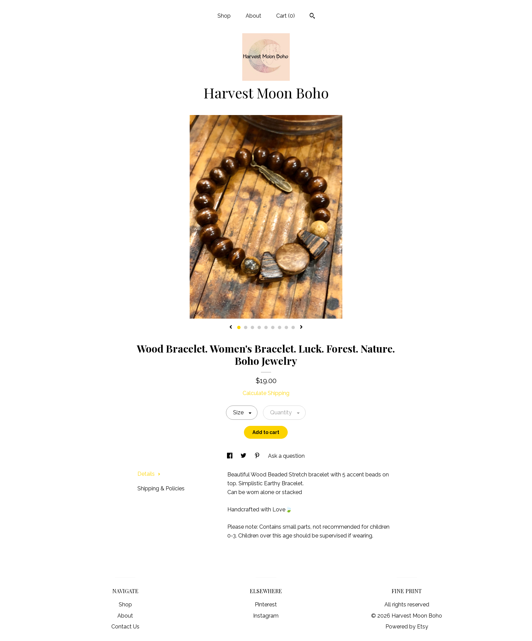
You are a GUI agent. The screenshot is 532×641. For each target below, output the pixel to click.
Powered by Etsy (406, 626)
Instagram (266, 615)
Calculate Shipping (266, 393)
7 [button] (279, 327)
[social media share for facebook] (230, 456)
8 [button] (286, 327)
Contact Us (125, 626)
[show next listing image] (301, 327)
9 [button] (293, 327)
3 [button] (252, 327)
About (253, 16)
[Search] (312, 16)
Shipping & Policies (161, 488)
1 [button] (239, 327)
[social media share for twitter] (244, 456)
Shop (224, 16)
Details (148, 474)
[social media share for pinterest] (257, 456)
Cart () (285, 16)
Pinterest (266, 604)
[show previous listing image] (230, 327)
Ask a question (286, 456)
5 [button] (266, 327)
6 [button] (272, 327)
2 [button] (245, 327)
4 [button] (259, 327)
